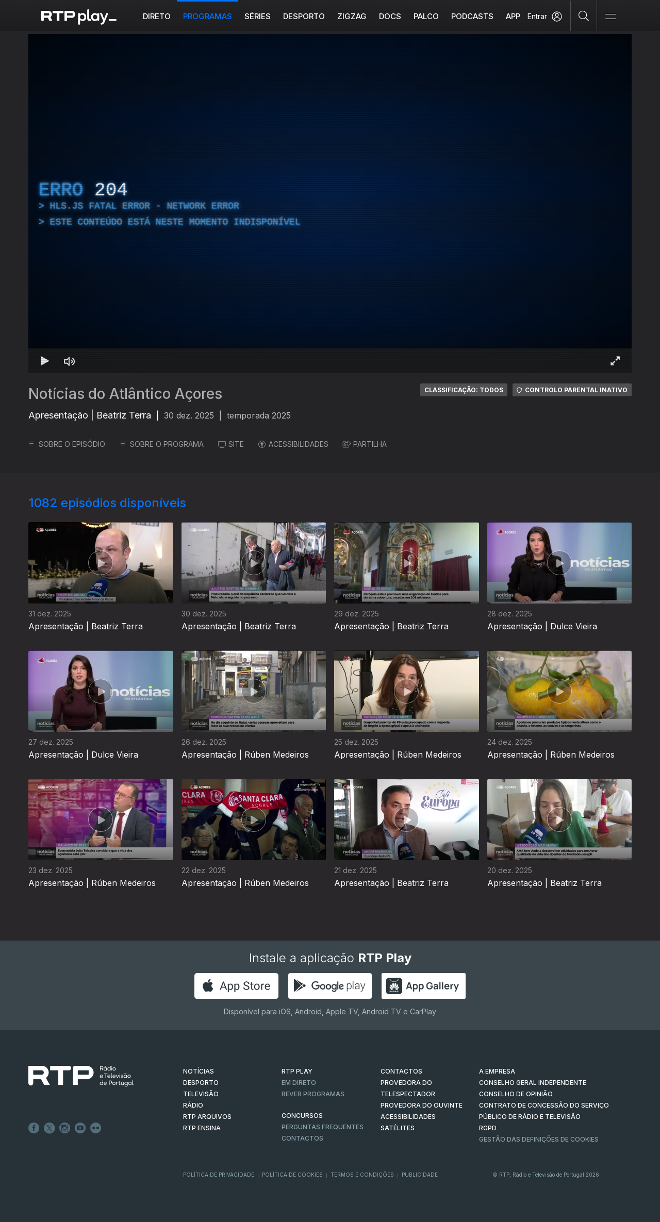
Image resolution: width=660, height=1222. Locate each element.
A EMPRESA (497, 1071)
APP (513, 16)
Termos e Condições (362, 1174)
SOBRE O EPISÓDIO (66, 444)
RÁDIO (193, 1105)
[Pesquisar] (584, 15)
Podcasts (472, 16)
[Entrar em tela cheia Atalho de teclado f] (615, 360)
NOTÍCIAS (198, 1071)
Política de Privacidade (218, 1174)
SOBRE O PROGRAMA (162, 444)
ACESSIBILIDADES (293, 444)
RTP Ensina (202, 1128)
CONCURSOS (302, 1115)
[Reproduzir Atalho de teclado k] (44, 360)
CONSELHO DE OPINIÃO (516, 1094)
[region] (330, 203)
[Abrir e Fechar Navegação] (610, 17)
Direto (157, 16)
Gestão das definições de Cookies (539, 1139)
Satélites (398, 1128)
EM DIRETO (299, 1082)
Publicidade (420, 1174)
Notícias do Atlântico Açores (125, 394)
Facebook (34, 1128)
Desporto (304, 16)
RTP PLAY (297, 1071)
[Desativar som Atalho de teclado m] (69, 360)
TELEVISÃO (201, 1094)
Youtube (80, 1128)
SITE (231, 444)
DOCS (390, 16)
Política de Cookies (292, 1174)
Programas (207, 16)
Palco (426, 16)
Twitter (49, 1128)
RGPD (488, 1128)
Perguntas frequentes (323, 1127)
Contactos (302, 1138)
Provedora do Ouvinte (422, 1105)
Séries (257, 16)
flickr (96, 1128)
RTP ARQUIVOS (207, 1116)
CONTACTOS (401, 1071)
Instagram (65, 1128)
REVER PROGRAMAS (313, 1094)
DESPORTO (201, 1082)
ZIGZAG (352, 16)
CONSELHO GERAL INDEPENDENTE (532, 1082)
